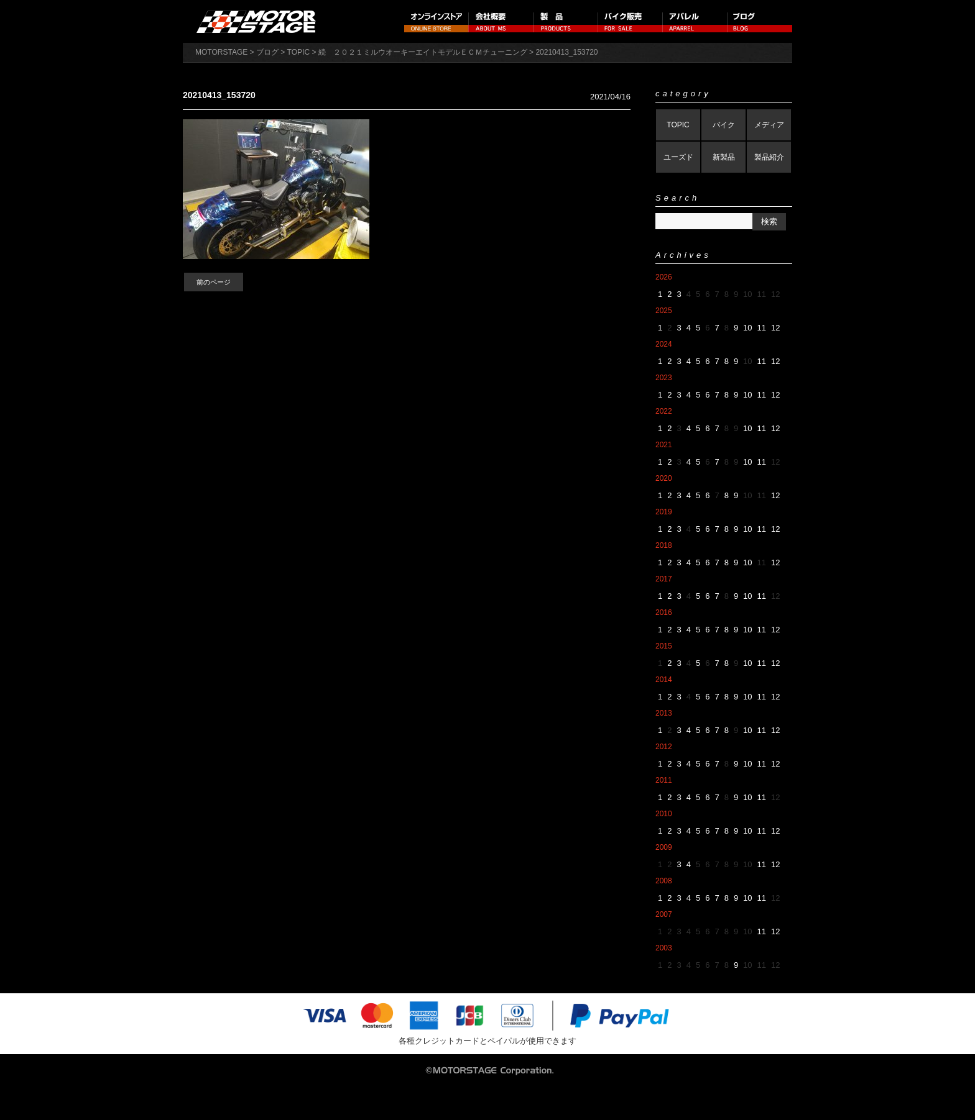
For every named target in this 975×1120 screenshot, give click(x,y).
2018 (663, 545)
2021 (663, 444)
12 (775, 327)
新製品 (724, 157)
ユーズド (678, 157)
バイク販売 (630, 21)
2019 (663, 512)
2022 (663, 411)
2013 (663, 713)
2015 (663, 646)
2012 (663, 746)
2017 (663, 579)
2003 (663, 948)
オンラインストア (436, 21)
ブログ (760, 21)
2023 (663, 377)
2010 (663, 813)
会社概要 (501, 21)
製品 (566, 21)
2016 (663, 612)
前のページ (213, 282)
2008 (663, 880)
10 (747, 327)
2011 (663, 780)
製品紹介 (769, 157)
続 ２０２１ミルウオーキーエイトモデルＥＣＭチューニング (422, 52)
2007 (663, 914)
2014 (663, 679)
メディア (769, 125)
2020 (663, 478)
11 (761, 327)
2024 (663, 344)
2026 (663, 277)
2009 (663, 847)
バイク (724, 125)
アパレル (695, 21)
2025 (663, 310)
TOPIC (678, 125)
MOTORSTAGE (221, 52)
